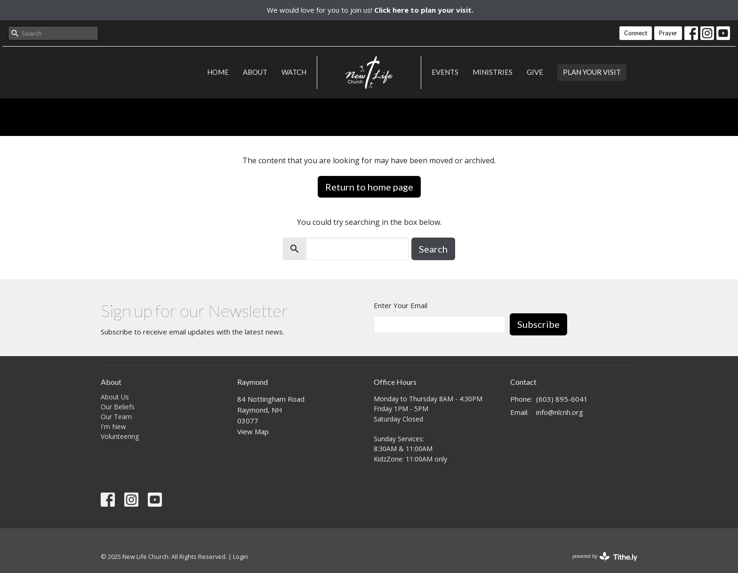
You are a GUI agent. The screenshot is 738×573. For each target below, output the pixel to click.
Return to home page (369, 186)
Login (240, 556)
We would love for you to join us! (370, 10)
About (255, 72)
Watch (293, 72)
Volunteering (120, 436)
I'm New (113, 426)
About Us (115, 396)
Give (535, 72)
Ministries (493, 72)
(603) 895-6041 (562, 399)
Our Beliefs (118, 406)
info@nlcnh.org (559, 412)
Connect (635, 33)
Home (218, 72)
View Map (253, 431)
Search (433, 249)
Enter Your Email (400, 305)
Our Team (116, 416)
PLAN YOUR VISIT (592, 72)
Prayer (668, 33)
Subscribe (538, 324)
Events (445, 72)
